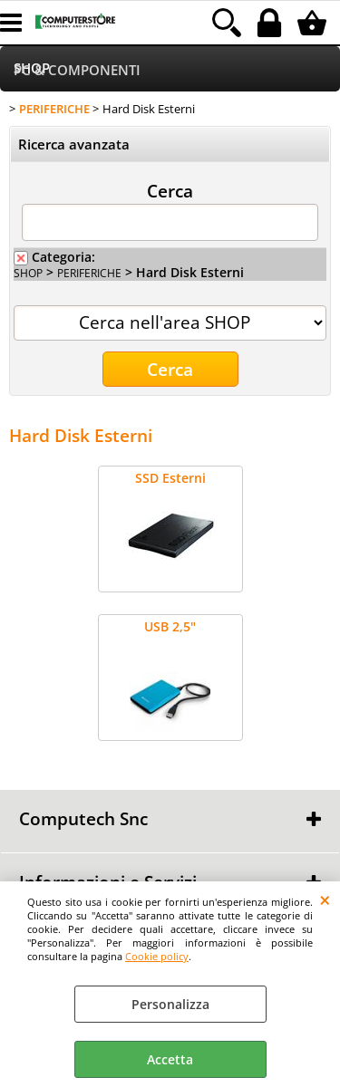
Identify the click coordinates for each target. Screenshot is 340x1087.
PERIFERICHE (89, 272)
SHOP (28, 272)
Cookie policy (157, 956)
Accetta (170, 1059)
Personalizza (170, 1004)
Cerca (170, 190)
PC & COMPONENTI (77, 70)
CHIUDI (325, 899)
